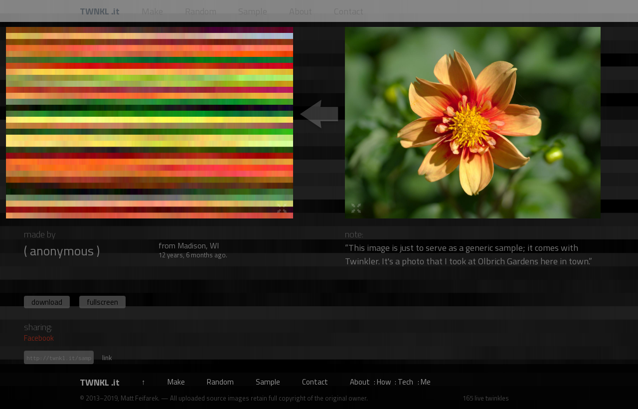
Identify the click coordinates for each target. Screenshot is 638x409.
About (360, 382)
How (384, 382)
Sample (268, 382)
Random (220, 382)
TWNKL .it (100, 382)
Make (176, 382)
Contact (315, 382)
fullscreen (102, 302)
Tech (405, 382)
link (107, 358)
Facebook (39, 338)
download (46, 302)
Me (426, 382)
